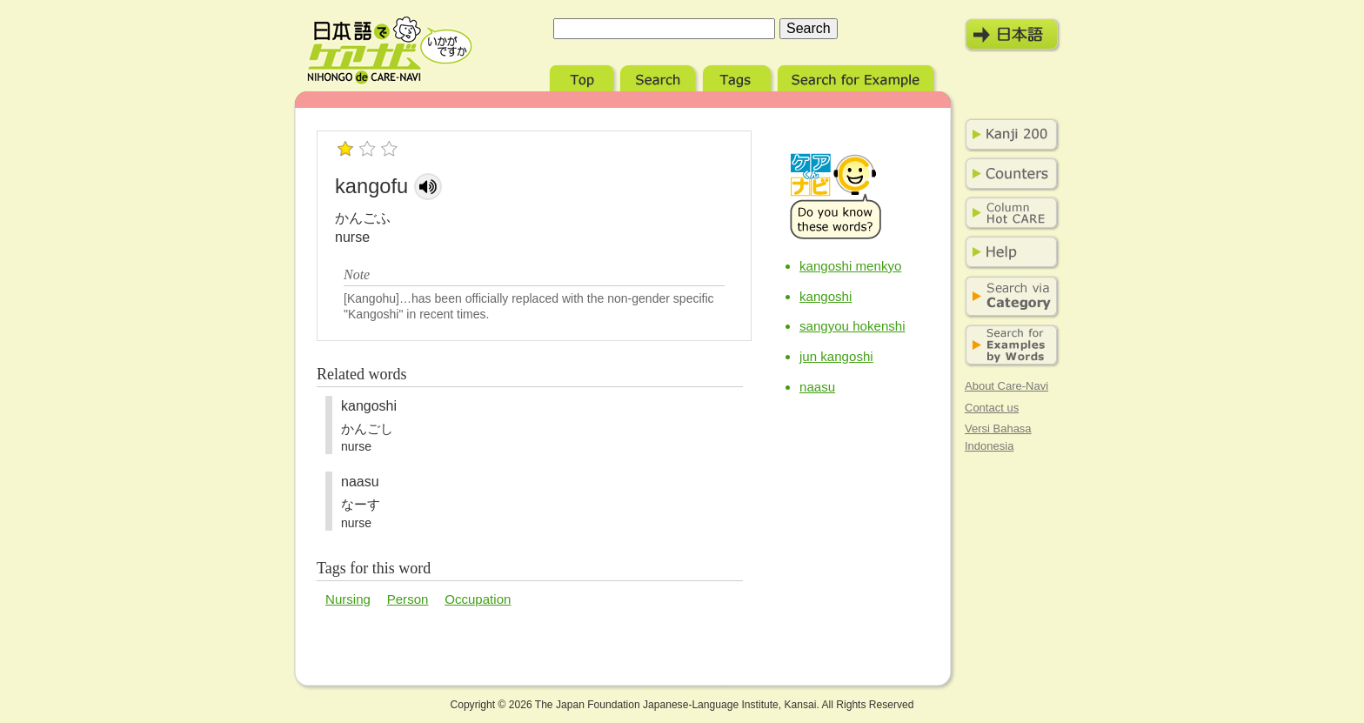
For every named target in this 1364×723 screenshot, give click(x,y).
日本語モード (1012, 34)
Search (659, 76)
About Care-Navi (1006, 385)
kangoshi (825, 296)
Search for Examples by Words (1008, 346)
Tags (738, 76)
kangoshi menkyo (850, 265)
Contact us (992, 407)
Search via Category (1008, 297)
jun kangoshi (836, 356)
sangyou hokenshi (852, 325)
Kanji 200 (1008, 134)
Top (583, 76)
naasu (817, 386)
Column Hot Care (1008, 213)
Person (408, 599)
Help (1008, 252)
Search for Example (857, 76)
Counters (1008, 174)
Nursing (348, 599)
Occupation (478, 599)
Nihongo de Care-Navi (390, 50)
